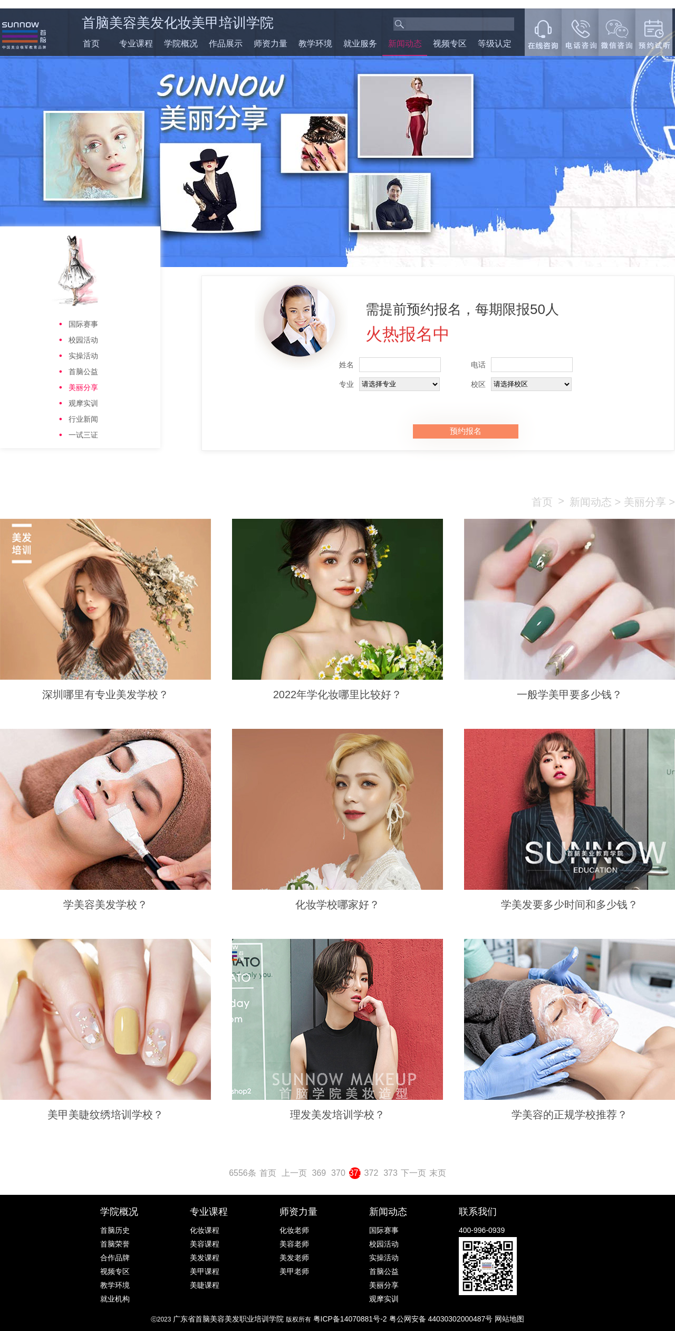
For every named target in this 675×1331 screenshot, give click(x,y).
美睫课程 (204, 1285)
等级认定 (495, 43)
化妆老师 (294, 1230)
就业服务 (360, 43)
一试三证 (83, 435)
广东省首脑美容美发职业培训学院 (228, 1319)
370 (338, 1172)
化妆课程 (204, 1230)
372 (371, 1172)
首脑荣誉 (115, 1244)
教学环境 (315, 43)
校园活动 (83, 340)
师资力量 (270, 43)
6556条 (242, 1172)
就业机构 (115, 1299)
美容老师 (294, 1244)
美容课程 (204, 1244)
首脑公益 (83, 371)
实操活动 (83, 355)
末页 (437, 1172)
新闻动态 (405, 43)
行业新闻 (83, 419)
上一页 (294, 1172)
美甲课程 (204, 1271)
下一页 (413, 1172)
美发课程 (204, 1257)
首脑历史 (115, 1230)
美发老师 (294, 1257)
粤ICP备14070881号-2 (351, 1319)
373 (390, 1172)
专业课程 (136, 43)
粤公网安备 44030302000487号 (442, 1319)
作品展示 (226, 43)
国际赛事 (83, 324)
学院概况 (181, 43)
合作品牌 (115, 1257)
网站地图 (509, 1319)
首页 (91, 43)
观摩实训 (83, 403)
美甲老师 (294, 1271)
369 (319, 1172)
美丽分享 (83, 387)
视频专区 (450, 43)
